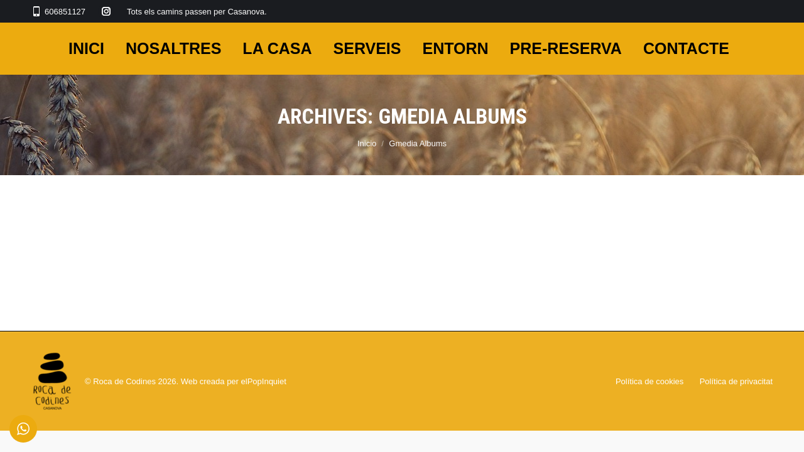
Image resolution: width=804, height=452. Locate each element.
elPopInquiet (263, 381)
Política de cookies (649, 381)
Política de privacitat (736, 381)
